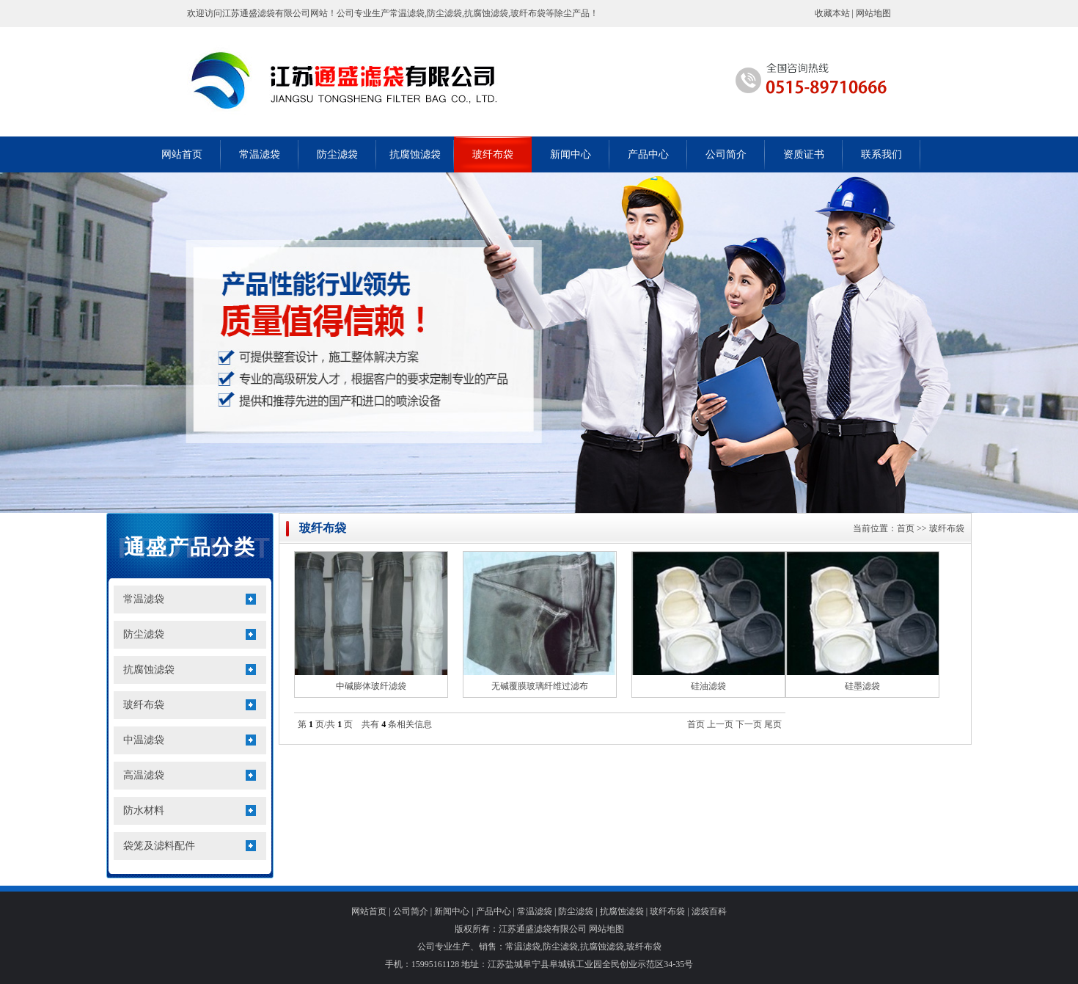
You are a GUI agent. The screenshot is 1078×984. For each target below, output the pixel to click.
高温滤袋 (143, 775)
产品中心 (648, 154)
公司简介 (726, 154)
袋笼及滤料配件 (159, 845)
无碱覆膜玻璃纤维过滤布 (539, 686)
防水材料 (143, 810)
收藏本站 (832, 13)
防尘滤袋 (337, 154)
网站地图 (873, 13)
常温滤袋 (259, 154)
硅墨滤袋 (862, 686)
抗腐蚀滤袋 (415, 154)
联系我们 (881, 154)
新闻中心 (570, 154)
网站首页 (181, 154)
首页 (905, 528)
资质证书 (803, 154)
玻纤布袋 (492, 154)
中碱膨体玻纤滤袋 (371, 686)
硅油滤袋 (708, 686)
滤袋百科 (709, 911)
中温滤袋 (143, 740)
